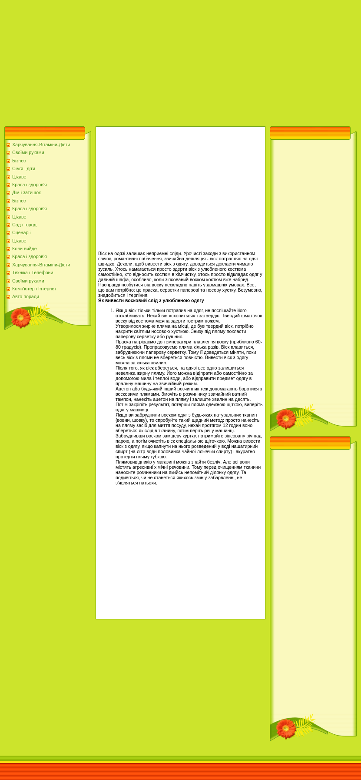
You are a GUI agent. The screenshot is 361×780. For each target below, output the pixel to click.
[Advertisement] (131, 61)
